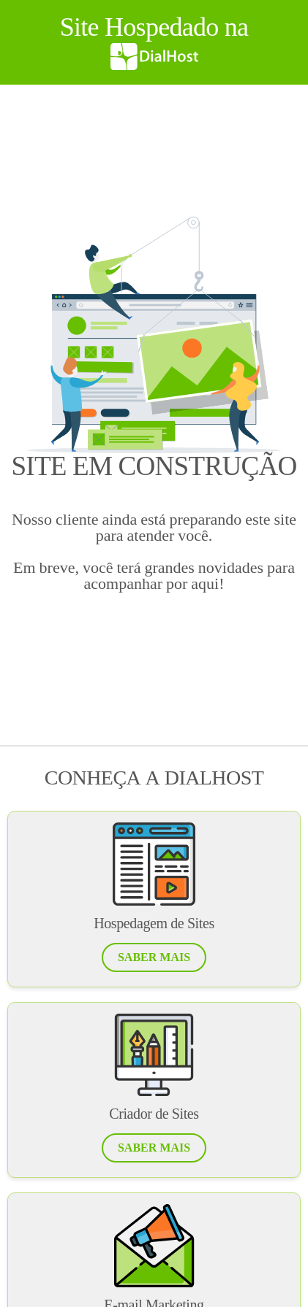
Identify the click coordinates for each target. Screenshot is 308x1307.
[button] (154, 957)
